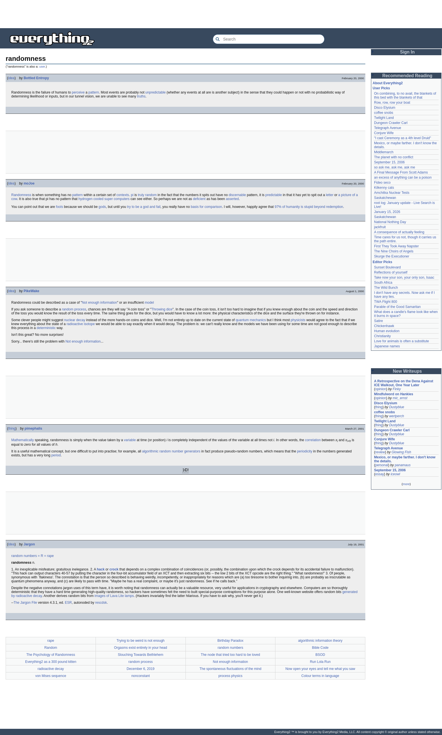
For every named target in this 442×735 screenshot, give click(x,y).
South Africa (383, 283)
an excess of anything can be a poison (403, 177)
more (406, 484)
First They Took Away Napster (396, 246)
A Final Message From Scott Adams (401, 172)
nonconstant (140, 676)
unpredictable (155, 92)
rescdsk (101, 603)
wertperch (396, 416)
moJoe (29, 183)
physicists (298, 320)
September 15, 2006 (389, 162)
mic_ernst (400, 398)
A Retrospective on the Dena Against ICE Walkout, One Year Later (403, 383)
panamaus (402, 465)
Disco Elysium (384, 108)
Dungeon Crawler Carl (391, 123)
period (56, 455)
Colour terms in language (320, 676)
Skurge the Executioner (391, 256)
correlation (313, 440)
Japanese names (387, 346)
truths (141, 96)
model (149, 303)
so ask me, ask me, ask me (394, 167)
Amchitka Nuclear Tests (391, 193)
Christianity (382, 336)
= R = (42, 556)
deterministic (46, 328)
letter (329, 195)
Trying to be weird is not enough (140, 641)
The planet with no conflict (393, 157)
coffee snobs (383, 113)
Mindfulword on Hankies (393, 394)
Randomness (21, 195)
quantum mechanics (251, 320)
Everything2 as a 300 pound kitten (50, 662)
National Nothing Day (390, 222)
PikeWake (31, 291)
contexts (122, 195)
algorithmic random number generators (171, 451)
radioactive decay (50, 669)
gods (102, 207)
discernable (237, 195)
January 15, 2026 (387, 212)
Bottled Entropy (36, 78)
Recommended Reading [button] (407, 75)
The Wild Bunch (386, 288)
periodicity (304, 451)
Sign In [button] (407, 52)
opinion (380, 389)
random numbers (24, 556)
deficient (199, 199)
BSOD (320, 655)
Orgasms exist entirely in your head (140, 648)
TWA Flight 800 (385, 302)
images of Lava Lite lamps (114, 596)
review (380, 452)
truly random (147, 195)
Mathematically (22, 440)
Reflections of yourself (390, 272)
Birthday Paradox (230, 641)
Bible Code (320, 648)
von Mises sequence (50, 676)
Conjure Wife (384, 133)
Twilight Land (384, 118)
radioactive (75, 324)
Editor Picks (382, 262)
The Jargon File (25, 603)
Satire (378, 321)
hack (101, 569)
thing (12, 428)
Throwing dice (162, 309)
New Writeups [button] (407, 371)
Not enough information (99, 303)
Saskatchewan (385, 198)
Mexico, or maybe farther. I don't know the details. (405, 459)
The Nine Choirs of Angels (393, 251)
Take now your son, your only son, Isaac (404, 277)
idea (11, 78)
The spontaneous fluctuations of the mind (230, 669)
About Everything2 (388, 83)
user (42, 66)
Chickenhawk (384, 326)
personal (381, 465)
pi (132, 195)
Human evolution (386, 331)
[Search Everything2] (268, 39)
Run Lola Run (320, 662)
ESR (68, 603)
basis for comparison (206, 207)
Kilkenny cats (384, 188)
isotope (89, 324)
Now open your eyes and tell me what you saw (320, 669)
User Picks (381, 88)
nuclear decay (74, 320)
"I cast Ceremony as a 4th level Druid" (402, 138)
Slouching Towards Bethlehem (140, 655)
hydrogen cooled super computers (103, 199)
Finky (397, 389)
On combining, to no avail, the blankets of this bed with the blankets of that (405, 95)
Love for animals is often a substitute (401, 341)
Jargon (29, 544)
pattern (93, 92)
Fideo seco (382, 183)
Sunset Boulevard (387, 267)
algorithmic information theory (320, 641)
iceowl (395, 474)
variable (130, 440)
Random (50, 648)
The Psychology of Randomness (50, 655)
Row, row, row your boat (392, 103)
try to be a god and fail (144, 207)
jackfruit (380, 227)
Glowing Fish (401, 452)
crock (113, 569)
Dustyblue (396, 407)
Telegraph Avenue (387, 128)
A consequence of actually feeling (399, 232)
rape (50, 556)
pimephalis (33, 428)
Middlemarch (384, 152)
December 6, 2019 (140, 669)
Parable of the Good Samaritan (397, 307)
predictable (273, 195)
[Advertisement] (221, 14)
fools (59, 207)
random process (74, 309)
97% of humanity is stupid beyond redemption (309, 207)
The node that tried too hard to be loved (230, 655)
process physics (230, 676)
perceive (78, 92)
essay (379, 474)
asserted (232, 199)
